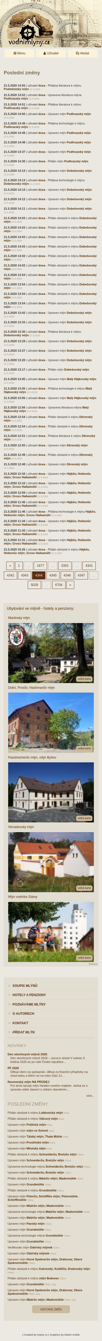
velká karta (84, 678)
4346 (67, 575)
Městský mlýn (36, 1148)
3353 (65, 566)
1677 (40, 566)
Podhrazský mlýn (16, 98)
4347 (81, 575)
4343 (24, 575)
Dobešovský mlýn (79, 170)
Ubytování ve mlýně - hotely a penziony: (40, 608)
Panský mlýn (36, 1223)
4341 (89, 566)
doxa (41, 85)
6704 (59, 585)
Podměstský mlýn (16, 89)
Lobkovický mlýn (51, 1112)
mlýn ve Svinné (37, 1130)
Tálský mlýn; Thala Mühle (44, 1136)
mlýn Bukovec (49, 1278)
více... (90, 1095)
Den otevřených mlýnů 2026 (27, 1054)
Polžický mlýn (36, 1124)
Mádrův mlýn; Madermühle (57, 1178)
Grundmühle (35, 1184)
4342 (10, 575)
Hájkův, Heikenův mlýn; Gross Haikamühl (50, 513)
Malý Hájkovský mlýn (81, 379)
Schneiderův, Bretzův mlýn (58, 1154)
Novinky (17, 1045)
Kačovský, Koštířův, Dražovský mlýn (64, 1268)
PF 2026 (13, 1068)
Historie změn (50, 1309)
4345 (53, 575)
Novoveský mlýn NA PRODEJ (29, 1081)
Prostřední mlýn (38, 1142)
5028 (34, 585)
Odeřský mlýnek (41, 1247)
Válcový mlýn (48, 1118)
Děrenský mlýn (77, 445)
